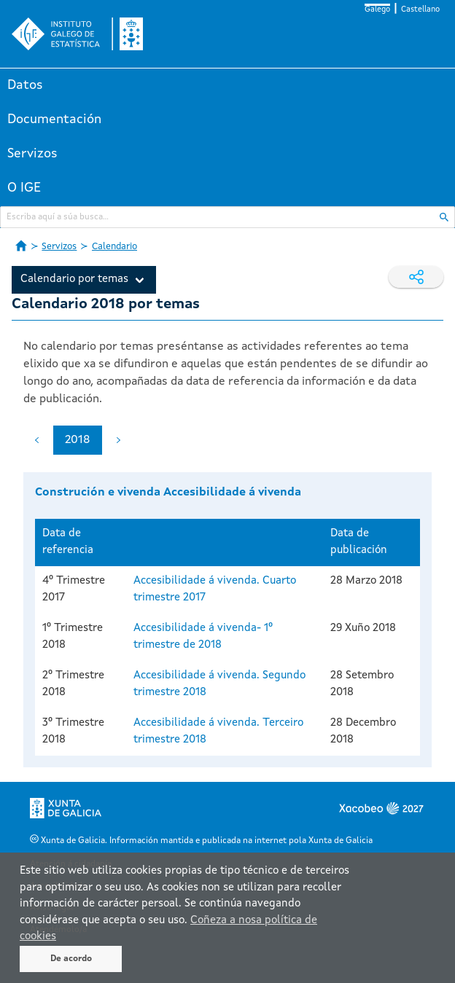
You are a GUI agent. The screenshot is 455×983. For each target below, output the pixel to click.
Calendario (114, 246)
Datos (25, 85)
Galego (377, 10)
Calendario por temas (74, 279)
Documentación (54, 119)
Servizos (32, 153)
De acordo (71, 959)
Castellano (420, 10)
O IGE (24, 188)
